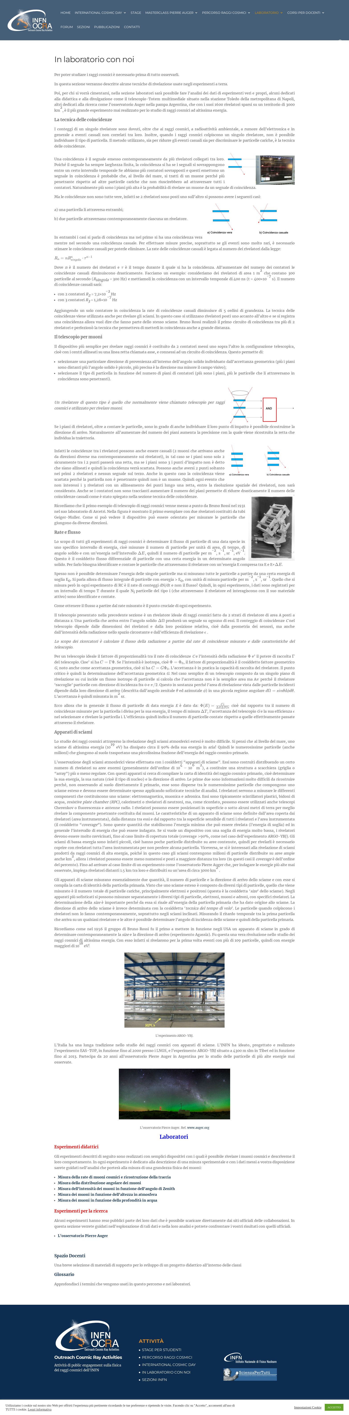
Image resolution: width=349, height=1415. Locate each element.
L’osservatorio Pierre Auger (83, 1235)
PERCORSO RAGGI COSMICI (167, 1357)
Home (66, 13)
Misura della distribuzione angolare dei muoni (99, 1183)
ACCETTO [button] (334, 1407)
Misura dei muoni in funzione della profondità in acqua (108, 1200)
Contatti (132, 27)
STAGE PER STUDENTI (161, 1350)
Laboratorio (267, 13)
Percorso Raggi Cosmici (224, 13)
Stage (136, 13)
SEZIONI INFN (154, 1380)
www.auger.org (198, 1128)
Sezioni (83, 27)
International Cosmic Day (98, 13)
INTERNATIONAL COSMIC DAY (169, 1365)
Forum (67, 27)
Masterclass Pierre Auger (169, 13)
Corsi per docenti (303, 13)
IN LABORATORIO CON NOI (166, 1372)
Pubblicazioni (107, 27)
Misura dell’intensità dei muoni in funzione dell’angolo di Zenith (116, 1188)
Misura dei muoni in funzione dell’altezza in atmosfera (107, 1194)
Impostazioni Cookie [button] (308, 1407)
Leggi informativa (39, 1409)
